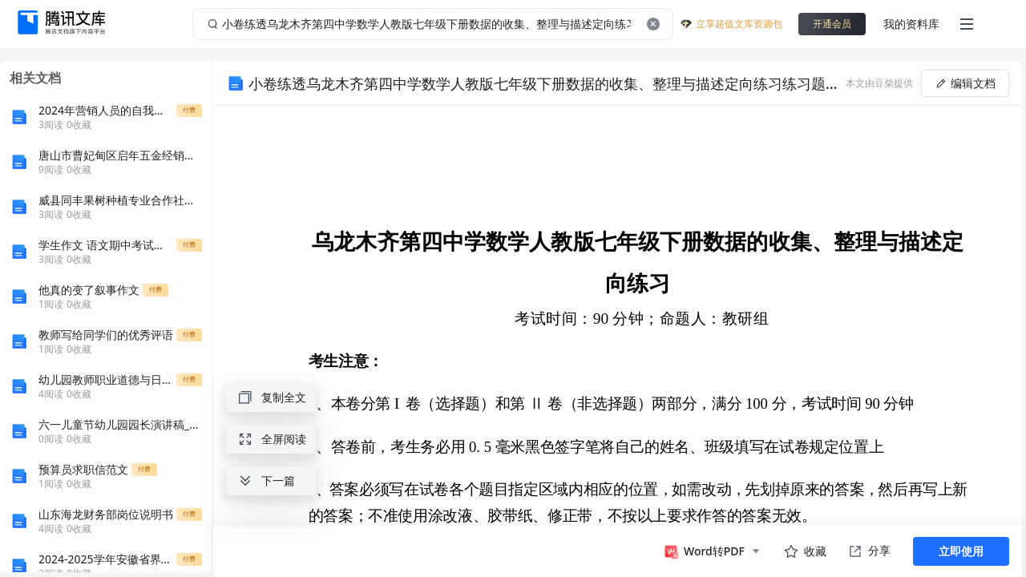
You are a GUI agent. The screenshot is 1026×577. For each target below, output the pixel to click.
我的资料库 (911, 23)
